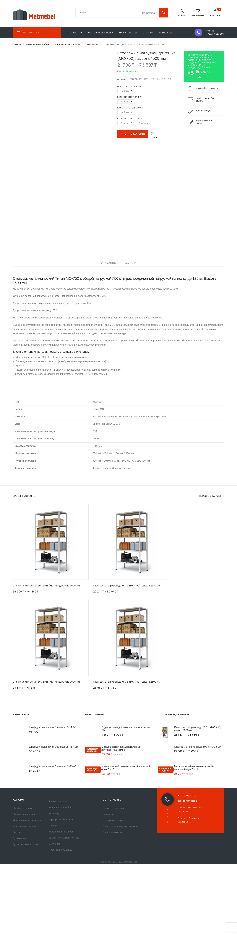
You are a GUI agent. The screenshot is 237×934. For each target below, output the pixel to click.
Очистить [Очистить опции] (143, 123)
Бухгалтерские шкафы (25, 844)
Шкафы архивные (23, 808)
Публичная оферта (113, 820)
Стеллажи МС (92, 45)
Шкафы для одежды (24, 814)
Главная (17, 45)
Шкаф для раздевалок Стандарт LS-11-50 (52, 727)
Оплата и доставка (100, 33)
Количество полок (129, 119)
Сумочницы (19, 838)
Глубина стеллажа (129, 108)
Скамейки (54, 844)
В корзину (138, 134)
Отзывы (148, 33)
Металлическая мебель (37, 45)
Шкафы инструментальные (64, 838)
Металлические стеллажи (67, 45)
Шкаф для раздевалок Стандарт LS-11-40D (53, 747)
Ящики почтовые (58, 802)
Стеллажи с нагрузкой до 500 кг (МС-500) (198, 747)
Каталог (75, 32)
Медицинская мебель (61, 808)
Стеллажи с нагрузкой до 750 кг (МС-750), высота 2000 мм (46, 682)
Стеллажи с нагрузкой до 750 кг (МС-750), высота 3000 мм (46, 586)
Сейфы (53, 826)
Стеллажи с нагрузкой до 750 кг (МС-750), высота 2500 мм (126, 682)
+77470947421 (214, 34)
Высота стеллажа (129, 86)
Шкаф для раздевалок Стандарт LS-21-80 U (54, 766)
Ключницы (54, 814)
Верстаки (18, 832)
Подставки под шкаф (60, 850)
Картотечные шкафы (24, 826)
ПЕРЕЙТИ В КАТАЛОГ (211, 496)
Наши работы (128, 33)
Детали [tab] (130, 263)
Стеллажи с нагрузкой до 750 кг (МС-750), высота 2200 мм (126, 586)
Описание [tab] (108, 263)
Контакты (165, 33)
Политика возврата (113, 832)
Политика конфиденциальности (120, 826)
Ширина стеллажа (129, 97)
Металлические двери (61, 832)
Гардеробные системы (61, 820)
